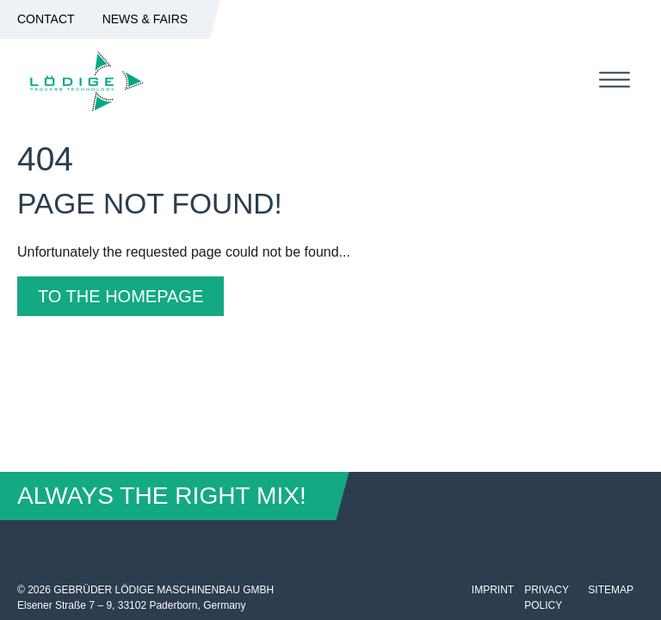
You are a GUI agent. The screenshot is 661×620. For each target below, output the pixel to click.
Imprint (493, 590)
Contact (46, 19)
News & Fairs (145, 19)
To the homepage (120, 296)
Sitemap (610, 590)
